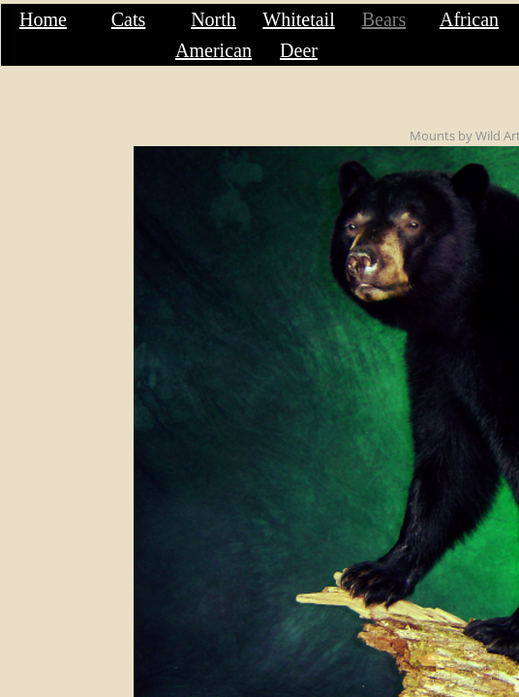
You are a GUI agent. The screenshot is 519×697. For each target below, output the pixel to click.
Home (43, 19)
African (469, 19)
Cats (128, 19)
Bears (384, 19)
